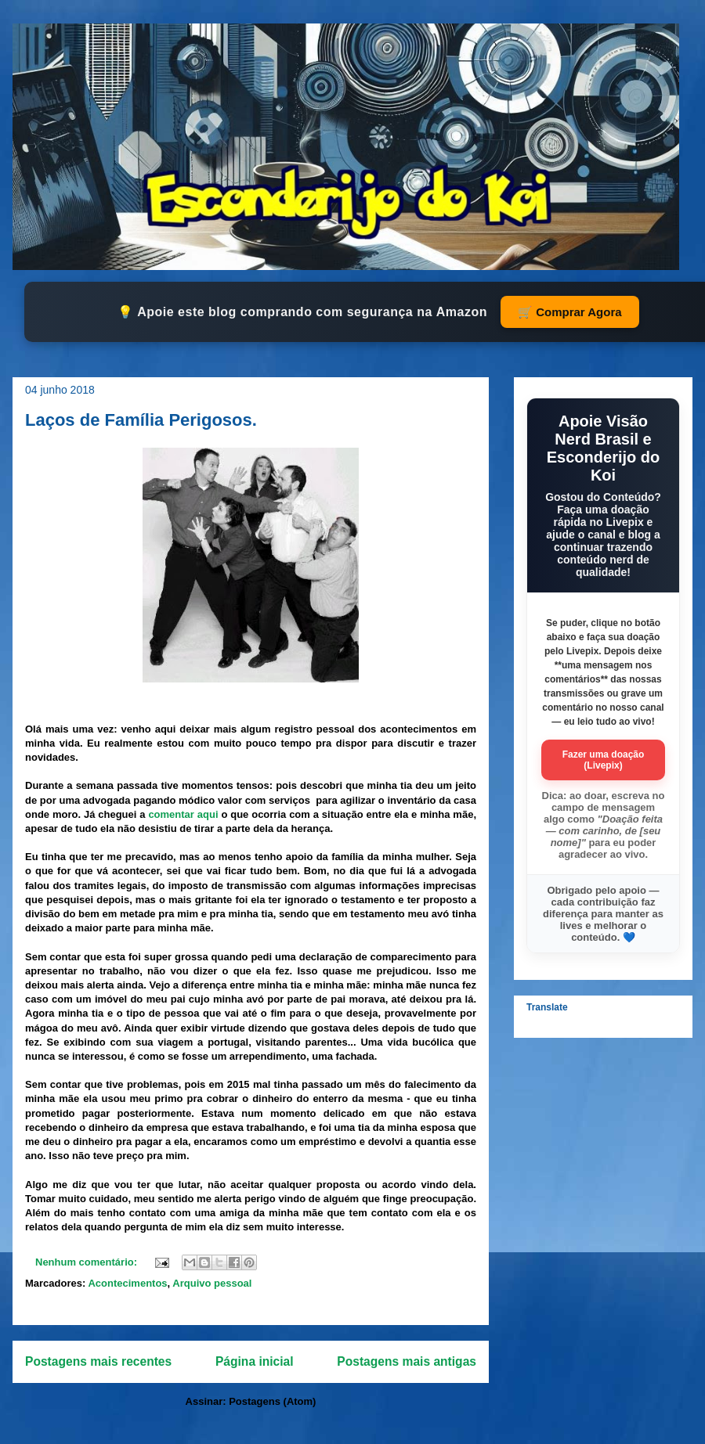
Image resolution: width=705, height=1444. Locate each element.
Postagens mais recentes (98, 1361)
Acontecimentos (127, 1283)
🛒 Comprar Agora (570, 312)
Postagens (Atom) (272, 1401)
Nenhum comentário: (87, 1262)
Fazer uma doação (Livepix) (603, 760)
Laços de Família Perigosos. (141, 420)
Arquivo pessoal (211, 1283)
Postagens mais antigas (406, 1361)
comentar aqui (183, 814)
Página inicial (254, 1361)
